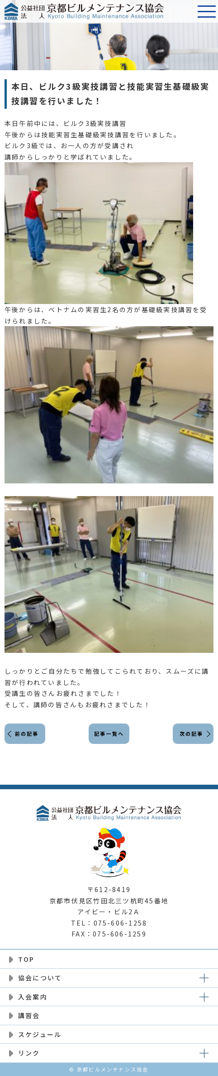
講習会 (29, 1015)
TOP (26, 959)
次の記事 (192, 733)
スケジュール (40, 1034)
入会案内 (32, 996)
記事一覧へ (109, 733)
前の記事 (27, 733)
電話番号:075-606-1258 (184, 11)
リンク (29, 1052)
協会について (40, 977)
